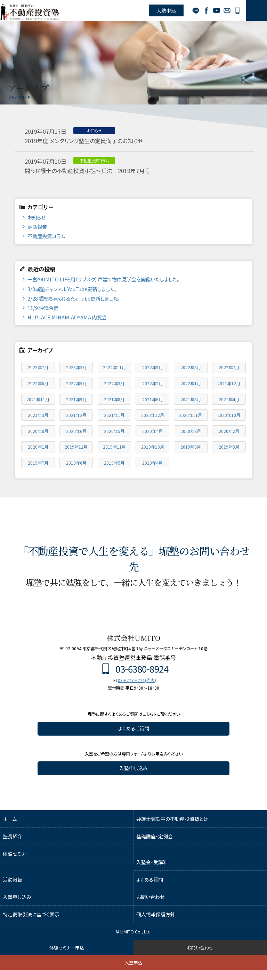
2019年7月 (38, 463)
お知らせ (36, 217)
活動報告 (37, 226)
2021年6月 (152, 399)
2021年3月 (38, 415)
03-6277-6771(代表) (137, 680)
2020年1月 (38, 447)
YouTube (216, 10)
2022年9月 (152, 367)
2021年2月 (76, 415)
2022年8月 (190, 367)
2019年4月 (152, 463)
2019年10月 (152, 447)
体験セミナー (17, 853)
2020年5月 (114, 431)
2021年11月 (37, 399)
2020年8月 (38, 431)
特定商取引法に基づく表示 (31, 914)
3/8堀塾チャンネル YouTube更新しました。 (72, 289)
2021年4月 (229, 399)
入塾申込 (166, 10)
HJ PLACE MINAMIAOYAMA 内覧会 (67, 317)
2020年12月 (152, 415)
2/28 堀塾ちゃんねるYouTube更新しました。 (73, 298)
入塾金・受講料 (152, 862)
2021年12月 (228, 383)
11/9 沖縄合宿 (42, 307)
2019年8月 (229, 447)
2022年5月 (76, 383)
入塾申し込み (133, 768)
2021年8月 (114, 399)
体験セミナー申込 (66, 947)
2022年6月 (38, 383)
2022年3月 (114, 383)
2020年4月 (152, 431)
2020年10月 (228, 415)
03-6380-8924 (237, 10)
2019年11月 (114, 447)
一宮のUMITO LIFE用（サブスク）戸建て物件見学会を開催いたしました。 (103, 279)
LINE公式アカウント (196, 10)
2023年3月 (76, 367)
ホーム (10, 818)
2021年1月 (114, 415)
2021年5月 (190, 399)
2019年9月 (190, 447)
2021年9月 (76, 399)
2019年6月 (76, 463)
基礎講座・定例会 (154, 836)
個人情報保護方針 (155, 914)
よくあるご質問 (133, 728)
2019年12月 (76, 447)
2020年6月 (76, 431)
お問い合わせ (227, 10)
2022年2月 (152, 383)
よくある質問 (149, 879)
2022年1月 (190, 383)
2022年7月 (229, 367)
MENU (256, 10)
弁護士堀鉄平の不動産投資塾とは (172, 818)
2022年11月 (114, 367)
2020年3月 (190, 431)
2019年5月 (114, 463)
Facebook (206, 10)
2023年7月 (38, 367)
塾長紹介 (12, 836)
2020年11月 (190, 415)
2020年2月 (229, 431)
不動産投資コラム (46, 236)
